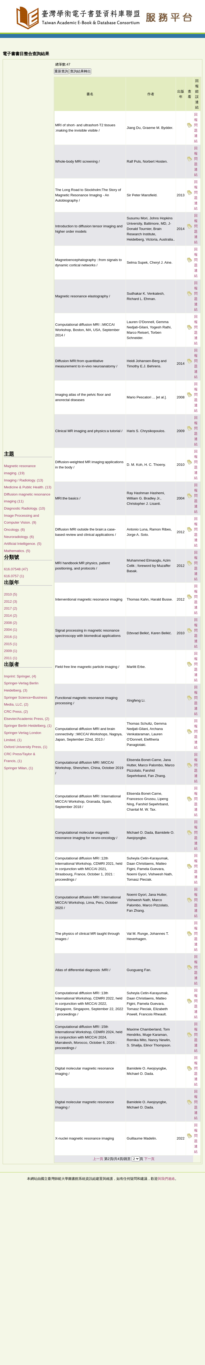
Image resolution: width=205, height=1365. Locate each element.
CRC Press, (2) (16, 712)
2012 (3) (10, 601)
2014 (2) (10, 616)
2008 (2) (10, 623)
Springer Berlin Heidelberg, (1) (28, 726)
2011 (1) (10, 658)
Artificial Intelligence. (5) (22, 544)
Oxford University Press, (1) (25, 747)
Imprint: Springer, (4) (20, 676)
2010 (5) (10, 594)
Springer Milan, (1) (18, 768)
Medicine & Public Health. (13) (27, 487)
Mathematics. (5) (17, 551)
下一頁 (149, 1159)
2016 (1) (10, 637)
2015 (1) (10, 644)
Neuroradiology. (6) (19, 537)
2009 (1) (10, 651)
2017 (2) (10, 608)
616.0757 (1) (14, 576)
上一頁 (98, 1159)
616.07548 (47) (16, 569)
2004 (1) (10, 630)
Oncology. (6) (14, 530)
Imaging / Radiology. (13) (23, 480)
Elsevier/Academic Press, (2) (26, 719)
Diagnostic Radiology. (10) (24, 508)
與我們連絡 (166, 1179)
